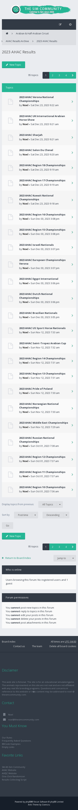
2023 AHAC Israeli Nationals (36, 245)
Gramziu (46, 804)
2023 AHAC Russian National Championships (36, 439)
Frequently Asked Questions (16, 740)
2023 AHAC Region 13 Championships (42, 373)
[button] (72, 75)
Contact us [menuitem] (19, 646)
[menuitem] (70, 24)
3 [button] (59, 75)
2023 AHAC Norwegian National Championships (39, 405)
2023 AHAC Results (47, 41)
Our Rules (7, 737)
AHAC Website (9, 770)
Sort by (20, 515)
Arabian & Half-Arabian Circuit (32, 33)
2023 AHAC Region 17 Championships (42, 180)
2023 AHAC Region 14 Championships (42, 358)
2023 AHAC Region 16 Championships (42, 214)
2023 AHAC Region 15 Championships (42, 229)
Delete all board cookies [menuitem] (62, 646)
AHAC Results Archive (17, 41)
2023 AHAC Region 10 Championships (42, 487)
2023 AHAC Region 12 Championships (42, 457)
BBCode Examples (11, 743)
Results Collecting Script (14, 779)
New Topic (13, 64)
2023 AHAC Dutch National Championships (36, 295)
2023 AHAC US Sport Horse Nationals (42, 328)
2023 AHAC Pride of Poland (36, 388)
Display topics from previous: (32, 504)
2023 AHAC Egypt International (38, 278)
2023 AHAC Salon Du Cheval (36, 150)
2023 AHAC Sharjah (31, 135)
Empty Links (8, 747)
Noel (25, 105)
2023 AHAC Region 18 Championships (42, 165)
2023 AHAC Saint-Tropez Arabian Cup (42, 343)
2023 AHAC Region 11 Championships (42, 472)
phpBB (28, 801)
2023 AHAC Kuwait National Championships (36, 197)
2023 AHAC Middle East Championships (43, 422)
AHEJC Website (9, 773)
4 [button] (66, 75)
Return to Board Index (18, 558)
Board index (8, 641)
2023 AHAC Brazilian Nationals (38, 313)
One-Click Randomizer (13, 776)
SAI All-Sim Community (13, 766)
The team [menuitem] (37, 646)
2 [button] (52, 75)
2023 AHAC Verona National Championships (36, 99)
